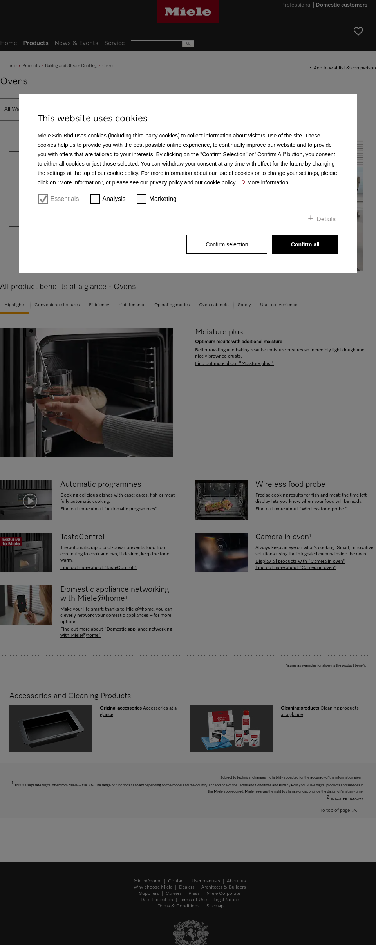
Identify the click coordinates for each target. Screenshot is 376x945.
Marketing (163, 198)
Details (326, 219)
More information (267, 182)
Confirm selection (227, 244)
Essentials (64, 198)
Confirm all (305, 244)
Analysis (114, 198)
